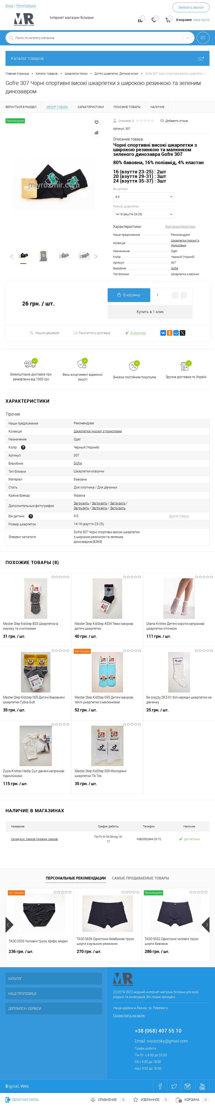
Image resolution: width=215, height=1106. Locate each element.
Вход (9, 6)
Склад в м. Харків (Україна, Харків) (34, 839)
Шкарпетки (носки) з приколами (98, 431)
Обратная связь (22, 1100)
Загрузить (81, 503)
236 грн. (21, 951)
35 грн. (35, 712)
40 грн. (107, 639)
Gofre (174, 268)
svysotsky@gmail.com (167, 1041)
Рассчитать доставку (92, 333)
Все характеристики (180, 226)
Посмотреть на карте (129, 1015)
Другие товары (179, 516)
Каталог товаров (107, 58)
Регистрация (26, 6)
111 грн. (179, 639)
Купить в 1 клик (150, 312)
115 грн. (35, 786)
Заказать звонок (191, 7)
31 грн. (35, 639)
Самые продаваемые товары (140, 878)
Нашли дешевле (44, 333)
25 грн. (179, 712)
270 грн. (89, 951)
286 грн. (157, 951)
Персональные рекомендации (76, 878)
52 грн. (107, 712)
